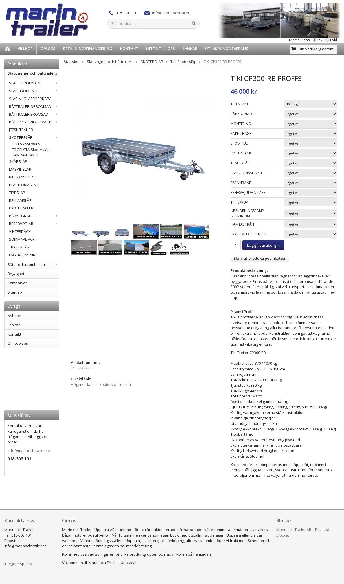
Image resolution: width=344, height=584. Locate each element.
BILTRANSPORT (22, 177)
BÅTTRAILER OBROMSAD (34, 106)
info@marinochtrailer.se (173, 12)
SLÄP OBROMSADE (34, 83)
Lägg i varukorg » (263, 245)
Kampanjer (17, 282)
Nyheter (15, 315)
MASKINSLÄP (20, 169)
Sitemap (15, 292)
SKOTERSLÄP (34, 137)
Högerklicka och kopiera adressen (101, 384)
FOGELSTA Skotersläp (31, 149)
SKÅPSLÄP (18, 161)
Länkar (190, 48)
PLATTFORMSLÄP (23, 184)
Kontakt (129, 48)
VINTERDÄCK (20, 231)
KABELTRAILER (21, 208)
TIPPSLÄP (17, 192)
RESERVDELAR (34, 223)
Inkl (318, 40)
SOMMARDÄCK (22, 239)
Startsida (72, 61)
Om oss (48, 48)
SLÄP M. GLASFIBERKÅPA (30, 98)
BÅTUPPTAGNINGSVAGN (34, 121)
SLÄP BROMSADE (34, 90)
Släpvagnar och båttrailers (33, 73)
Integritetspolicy (18, 563)
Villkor (25, 48)
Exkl (331, 40)
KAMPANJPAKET (25, 155)
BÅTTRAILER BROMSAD (34, 114)
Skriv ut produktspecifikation (259, 258)
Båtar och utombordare (33, 264)
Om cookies (18, 343)
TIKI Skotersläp (26, 144)
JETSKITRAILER (21, 129)
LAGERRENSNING (23, 254)
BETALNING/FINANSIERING (87, 48)
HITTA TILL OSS (160, 48)
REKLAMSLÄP (20, 200)
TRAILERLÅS (19, 247)
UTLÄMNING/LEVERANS (226, 48)
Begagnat (16, 273)
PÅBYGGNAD (34, 215)
